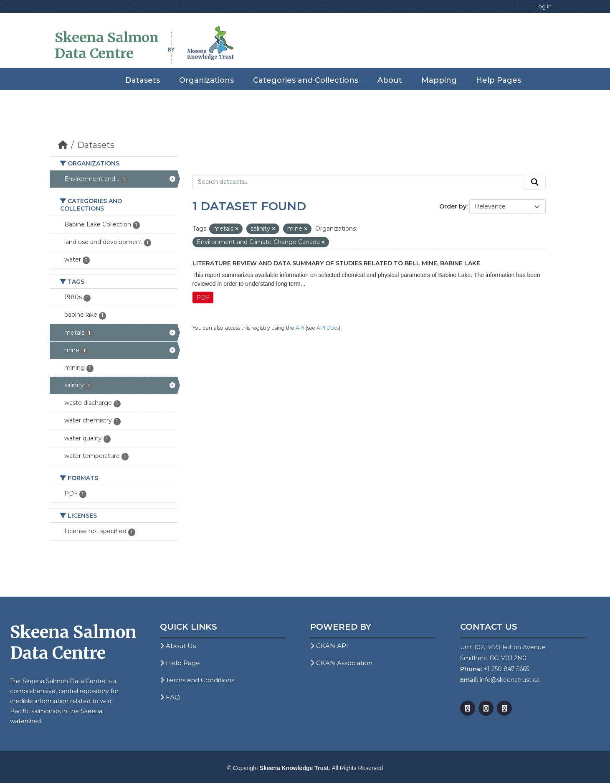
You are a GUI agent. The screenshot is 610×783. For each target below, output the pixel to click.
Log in (543, 6)
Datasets (142, 80)
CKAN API (329, 646)
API (300, 328)
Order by (452, 206)
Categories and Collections (305, 80)
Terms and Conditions (197, 680)
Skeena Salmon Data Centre (107, 45)
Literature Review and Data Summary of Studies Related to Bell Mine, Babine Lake (336, 263)
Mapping (439, 80)
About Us (178, 646)
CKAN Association (341, 663)
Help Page (180, 663)
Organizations (206, 80)
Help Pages (498, 80)
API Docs (327, 328)
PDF (203, 297)
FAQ (170, 697)
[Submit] (535, 182)
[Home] (63, 145)
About (389, 80)
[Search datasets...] (358, 182)
